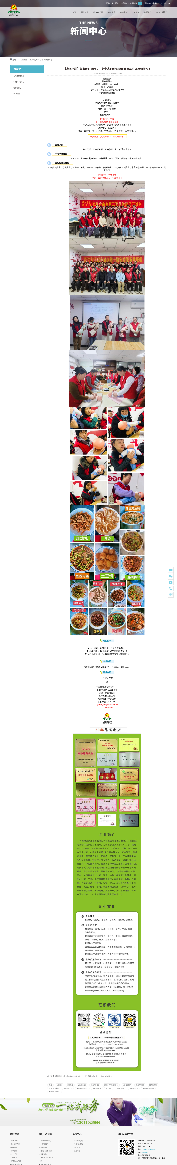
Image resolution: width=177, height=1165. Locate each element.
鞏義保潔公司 (120, 1088)
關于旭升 (84, 12)
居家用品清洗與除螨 (47, 1159)
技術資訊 (17, 88)
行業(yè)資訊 (18, 82)
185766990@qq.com (148, 1149)
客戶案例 (123, 12)
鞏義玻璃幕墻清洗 (82, 1088)
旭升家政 (108, 1088)
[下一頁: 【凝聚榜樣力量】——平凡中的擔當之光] (97, 1076)
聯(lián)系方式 (161, 12)
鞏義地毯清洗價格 (148, 1088)
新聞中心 (147, 12)
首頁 (74, 12)
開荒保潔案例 (153, 1085)
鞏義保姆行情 (95, 1085)
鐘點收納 (44, 1147)
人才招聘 (135, 12)
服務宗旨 (111, 12)
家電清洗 (44, 1154)
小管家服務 (44, 1144)
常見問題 (17, 94)
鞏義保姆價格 (82, 1085)
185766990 (144, 1152)
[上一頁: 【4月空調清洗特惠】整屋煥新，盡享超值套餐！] (64, 1076)
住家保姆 (59, 1085)
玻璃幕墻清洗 (68, 1088)
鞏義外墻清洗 (97, 1088)
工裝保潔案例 (140, 1085)
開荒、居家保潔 (46, 1151)
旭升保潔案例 (127, 1085)
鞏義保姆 (70, 1085)
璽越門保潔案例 (54, 1088)
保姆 (50, 1085)
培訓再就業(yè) (46, 1141)
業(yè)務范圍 (98, 12)
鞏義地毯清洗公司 (54, 1091)
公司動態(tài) (47, 60)
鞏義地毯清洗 (134, 1088)
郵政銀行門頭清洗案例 (111, 1085)
